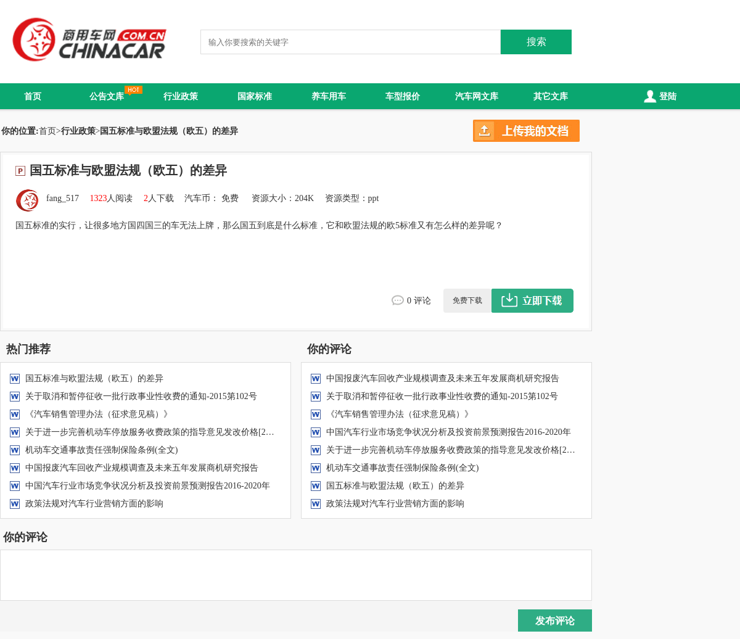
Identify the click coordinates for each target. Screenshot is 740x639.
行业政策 (180, 96)
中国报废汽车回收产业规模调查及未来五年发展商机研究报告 (141, 467)
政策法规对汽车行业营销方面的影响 (94, 503)
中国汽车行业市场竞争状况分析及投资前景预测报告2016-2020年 (147, 485)
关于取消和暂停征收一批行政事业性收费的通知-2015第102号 (141, 396)
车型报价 (402, 96)
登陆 (658, 96)
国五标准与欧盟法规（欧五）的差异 (94, 378)
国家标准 (254, 96)
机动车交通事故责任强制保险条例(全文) (101, 450)
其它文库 (550, 96)
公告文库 (106, 96)
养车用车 (328, 96)
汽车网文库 (476, 96)
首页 (32, 96)
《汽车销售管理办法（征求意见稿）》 (98, 414)
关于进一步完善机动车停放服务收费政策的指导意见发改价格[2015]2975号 (166, 432)
